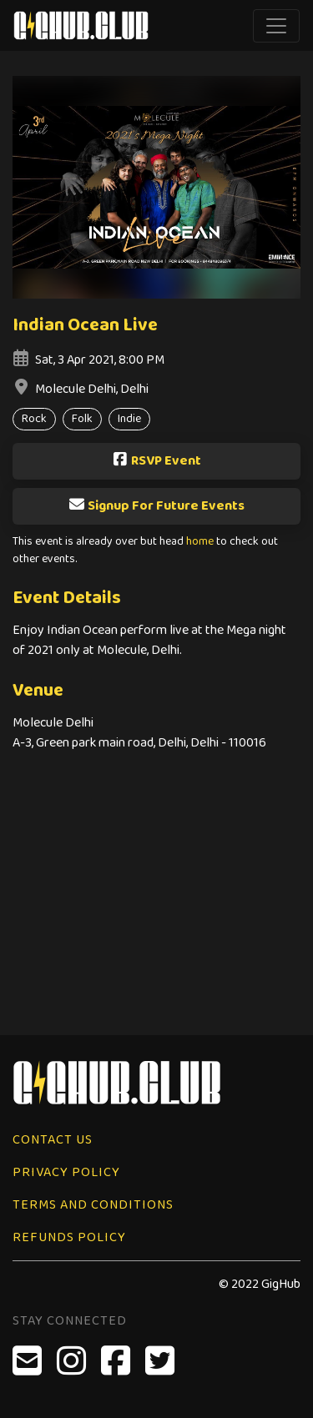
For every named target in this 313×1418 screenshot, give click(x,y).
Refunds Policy (69, 1237)
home (200, 541)
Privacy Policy (66, 1172)
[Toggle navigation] (276, 26)
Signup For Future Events (156, 506)
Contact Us (53, 1140)
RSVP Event (156, 461)
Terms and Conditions (93, 1205)
